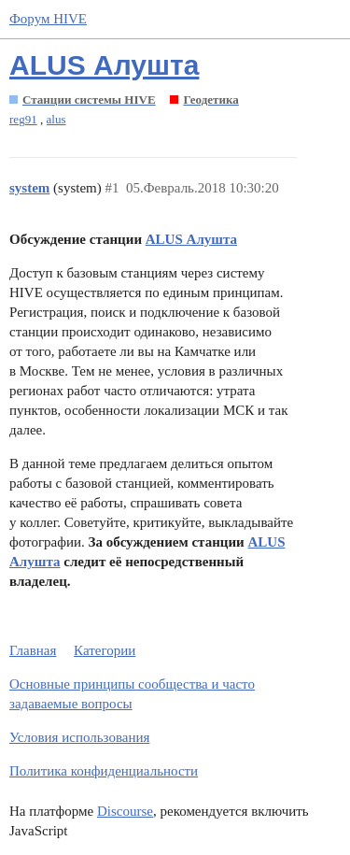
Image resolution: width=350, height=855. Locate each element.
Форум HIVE (48, 18)
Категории (104, 650)
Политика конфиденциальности (103, 770)
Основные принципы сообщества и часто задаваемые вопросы (132, 694)
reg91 (23, 119)
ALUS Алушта (104, 65)
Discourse (125, 811)
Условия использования (79, 737)
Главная (32, 650)
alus (56, 119)
